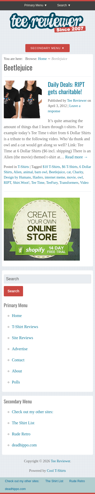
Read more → (76, 157)
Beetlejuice (57, 172)
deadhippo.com (24, 445)
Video (84, 183)
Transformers (68, 183)
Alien (18, 172)
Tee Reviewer (77, 100)
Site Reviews (22, 338)
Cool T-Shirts (56, 471)
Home (42, 59)
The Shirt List (23, 423)
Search (62, 5)
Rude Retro (21, 434)
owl (80, 177)
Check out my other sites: (32, 412)
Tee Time (37, 183)
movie (71, 177)
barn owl (41, 172)
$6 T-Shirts (70, 167)
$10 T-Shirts (51, 167)
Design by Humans (17, 177)
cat (69, 172)
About (17, 371)
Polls (16, 382)
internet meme (55, 177)
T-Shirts (23, 167)
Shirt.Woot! (21, 183)
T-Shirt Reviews (25, 327)
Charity (78, 172)
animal (28, 172)
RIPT (7, 183)
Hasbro (38, 177)
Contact (18, 360)
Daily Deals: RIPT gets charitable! (66, 88)
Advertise (20, 349)
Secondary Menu (45, 48)
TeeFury (52, 183)
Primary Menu (33, 5)
